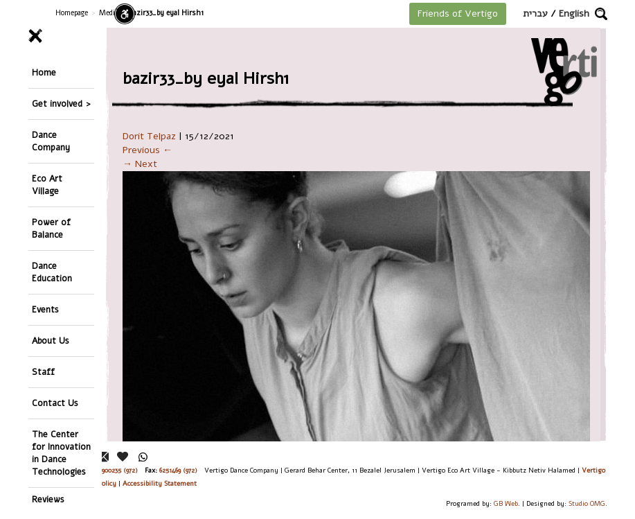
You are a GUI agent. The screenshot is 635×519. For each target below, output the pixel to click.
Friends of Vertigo (458, 13)
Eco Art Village (47, 185)
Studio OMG (587, 503)
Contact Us (55, 403)
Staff (43, 372)
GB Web (506, 503)
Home (44, 72)
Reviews (48, 499)
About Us (50, 340)
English (574, 13)
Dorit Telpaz (149, 136)
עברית (535, 13)
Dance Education (52, 272)
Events (45, 309)
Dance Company (51, 141)
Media (108, 13)
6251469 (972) (178, 470)
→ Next (140, 163)
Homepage (71, 13)
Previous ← (147, 150)
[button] (601, 14)
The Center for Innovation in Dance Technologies (61, 452)
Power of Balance (51, 228)
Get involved (57, 103)
